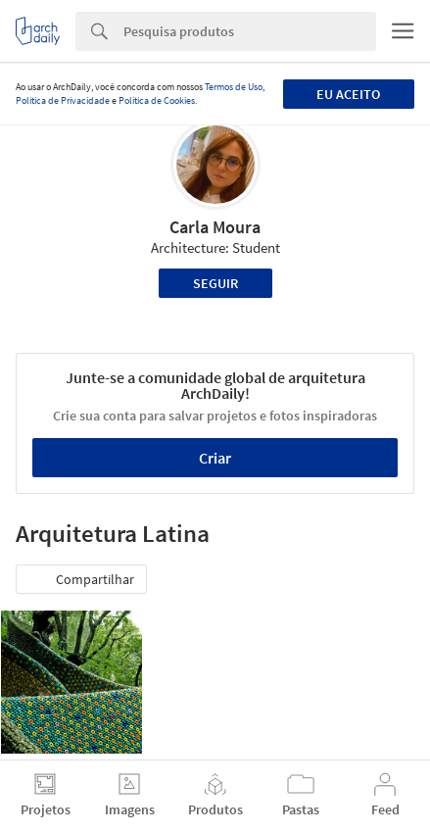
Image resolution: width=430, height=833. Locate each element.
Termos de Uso (234, 86)
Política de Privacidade (63, 100)
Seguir (215, 283)
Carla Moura (215, 227)
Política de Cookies (157, 100)
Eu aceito (348, 94)
